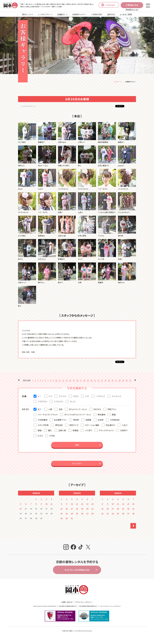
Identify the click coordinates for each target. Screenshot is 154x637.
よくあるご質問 (126, 14)
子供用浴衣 (115, 420)
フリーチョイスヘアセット (48, 414)
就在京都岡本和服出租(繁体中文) (88, 606)
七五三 (125, 425)
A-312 (40, 436)
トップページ (118, 82)
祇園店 (76, 396)
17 (81, 380)
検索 (77, 445)
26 (112, 380)
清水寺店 (62, 396)
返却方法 (111, 14)
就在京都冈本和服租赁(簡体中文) (68, 606)
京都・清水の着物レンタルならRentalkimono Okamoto (77, 631)
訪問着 (88, 420)
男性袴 (76, 420)
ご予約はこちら (132, 5)
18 (84, 380)
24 (105, 380)
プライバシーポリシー (84, 602)
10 (56, 380)
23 (102, 380)
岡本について (27, 14)
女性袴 (100, 420)
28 (120, 380)
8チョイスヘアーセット (78, 409)
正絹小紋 (62, 430)
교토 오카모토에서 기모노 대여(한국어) (110, 606)
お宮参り (123, 430)
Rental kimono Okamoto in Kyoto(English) (44, 606)
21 (95, 380)
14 (70, 380)
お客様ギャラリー (79, 14)
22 (98, 380)
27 (116, 380)
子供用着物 (42, 420)
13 (67, 380)
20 (91, 380)
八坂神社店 (100, 396)
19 (88, 380)
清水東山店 (116, 396)
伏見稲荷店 (58, 401)
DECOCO (97, 409)
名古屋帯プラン (60, 420)
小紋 (50, 409)
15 (74, 380)
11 (60, 380)
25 (109, 380)
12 (63, 380)
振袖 (114, 414)
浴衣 (61, 409)
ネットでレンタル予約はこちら (77, 570)
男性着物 (101, 414)
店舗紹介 (61, 14)
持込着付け (110, 425)
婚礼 (50, 430)
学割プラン (111, 409)
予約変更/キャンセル (131, 10)
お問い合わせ (67, 602)
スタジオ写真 (43, 425)
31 (130, 380)
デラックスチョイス (106, 430)
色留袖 (75, 430)
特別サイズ (73, 425)
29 (123, 380)
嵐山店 (73, 401)
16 (77, 380)
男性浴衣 (59, 425)
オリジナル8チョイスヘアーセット (77, 414)
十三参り (88, 430)
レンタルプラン (44, 14)
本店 (50, 396)
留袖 (40, 430)
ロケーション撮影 (92, 425)
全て (39, 396)
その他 (52, 436)
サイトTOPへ (77, 463)
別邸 (87, 396)
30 (127, 380)
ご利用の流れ (96, 14)
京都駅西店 (42, 401)
